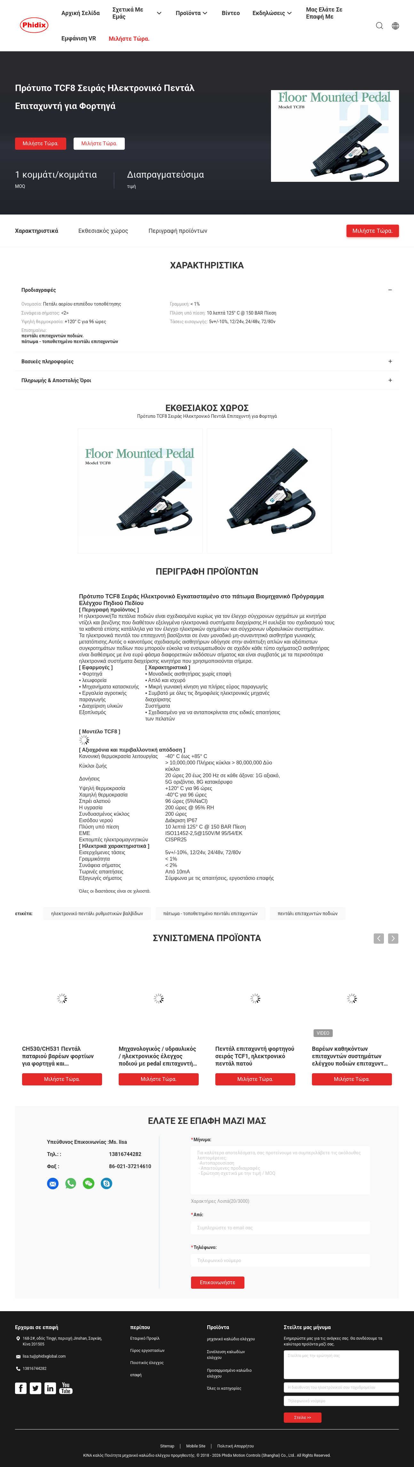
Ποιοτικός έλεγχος (147, 1363)
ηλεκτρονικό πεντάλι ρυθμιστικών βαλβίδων (97, 913)
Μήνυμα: (202, 1139)
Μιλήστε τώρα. (41, 143)
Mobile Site (195, 1446)
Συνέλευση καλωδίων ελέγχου (226, 1355)
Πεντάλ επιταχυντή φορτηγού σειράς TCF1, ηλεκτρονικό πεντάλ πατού (254, 1056)
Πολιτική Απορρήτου (235, 1446)
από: (198, 1214)
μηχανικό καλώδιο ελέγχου (231, 1339)
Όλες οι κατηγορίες (224, 1388)
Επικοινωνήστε (217, 1282)
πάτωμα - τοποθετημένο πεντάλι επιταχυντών (210, 913)
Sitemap (167, 1446)
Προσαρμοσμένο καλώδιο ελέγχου (229, 1373)
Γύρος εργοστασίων (147, 1350)
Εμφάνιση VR (78, 38)
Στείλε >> (302, 1417)
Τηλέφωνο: (205, 1247)
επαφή (136, 1375)
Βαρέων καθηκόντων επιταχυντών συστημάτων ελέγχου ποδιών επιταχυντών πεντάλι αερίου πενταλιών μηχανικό (351, 1063)
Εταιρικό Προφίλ (145, 1338)
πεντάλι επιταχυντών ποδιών (308, 913)
